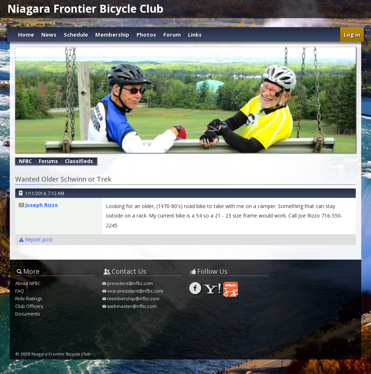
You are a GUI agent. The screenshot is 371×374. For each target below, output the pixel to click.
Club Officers (29, 306)
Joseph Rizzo (41, 205)
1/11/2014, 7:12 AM (44, 193)
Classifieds (79, 161)
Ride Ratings (28, 298)
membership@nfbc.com (133, 298)
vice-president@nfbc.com (135, 291)
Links (195, 34)
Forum (172, 34)
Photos (146, 34)
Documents (27, 313)
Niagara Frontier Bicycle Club (85, 8)
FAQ (19, 291)
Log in (352, 34)
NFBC (25, 161)
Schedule (76, 34)
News (49, 34)
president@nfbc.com (130, 283)
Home (26, 34)
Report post (36, 239)
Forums (48, 161)
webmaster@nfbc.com (132, 306)
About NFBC (28, 283)
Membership (112, 34)
